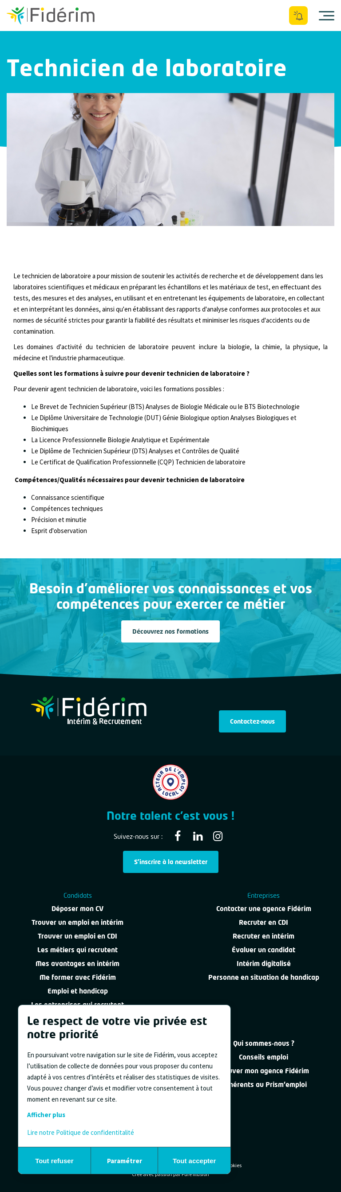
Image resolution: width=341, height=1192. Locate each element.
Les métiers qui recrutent (77, 950)
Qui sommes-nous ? (263, 1043)
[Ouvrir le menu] (326, 15)
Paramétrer (124, 1161)
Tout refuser (54, 1161)
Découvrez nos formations (170, 631)
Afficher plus (46, 1114)
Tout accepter (194, 1161)
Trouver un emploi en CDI (77, 936)
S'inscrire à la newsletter (170, 861)
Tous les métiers (30, 50)
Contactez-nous (252, 721)
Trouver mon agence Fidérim (263, 1071)
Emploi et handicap (78, 991)
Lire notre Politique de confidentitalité (80, 1132)
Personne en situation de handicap (263, 977)
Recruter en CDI (263, 922)
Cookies (233, 1165)
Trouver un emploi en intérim (77, 922)
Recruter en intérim (263, 936)
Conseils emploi (263, 1057)
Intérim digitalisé (264, 963)
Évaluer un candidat (263, 950)
